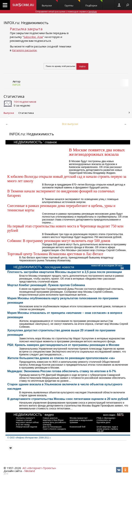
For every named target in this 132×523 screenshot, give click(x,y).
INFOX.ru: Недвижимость (26, 22)
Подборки (93, 3)
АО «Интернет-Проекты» (39, 468)
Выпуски (50, 3)
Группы (72, 3)
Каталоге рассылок (24, 50)
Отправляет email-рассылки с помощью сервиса (66, 11)
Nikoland (29, 471)
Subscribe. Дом (33, 37)
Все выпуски (70, 124)
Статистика (14, 96)
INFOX (16, 84)
